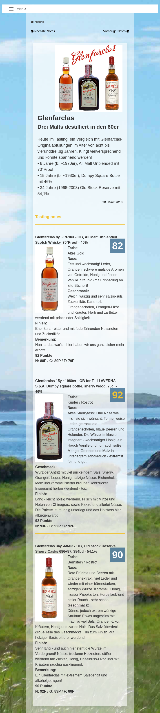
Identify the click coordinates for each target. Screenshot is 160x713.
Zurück (37, 22)
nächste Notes (43, 31)
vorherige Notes (116, 31)
